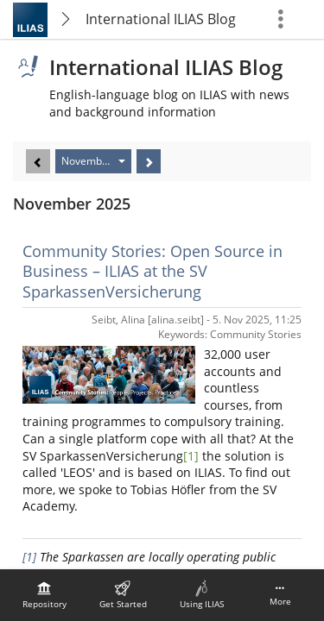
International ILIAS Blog (161, 18)
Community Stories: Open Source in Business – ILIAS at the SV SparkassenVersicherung (152, 271)
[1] (191, 456)
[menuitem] (44, 595)
